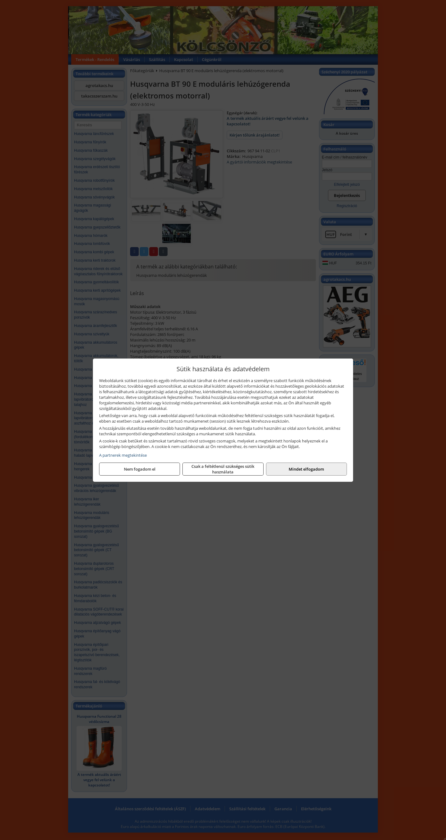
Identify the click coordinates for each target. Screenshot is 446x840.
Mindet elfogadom (306, 469)
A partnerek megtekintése (123, 455)
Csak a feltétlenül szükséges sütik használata (222, 469)
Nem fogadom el (139, 469)
